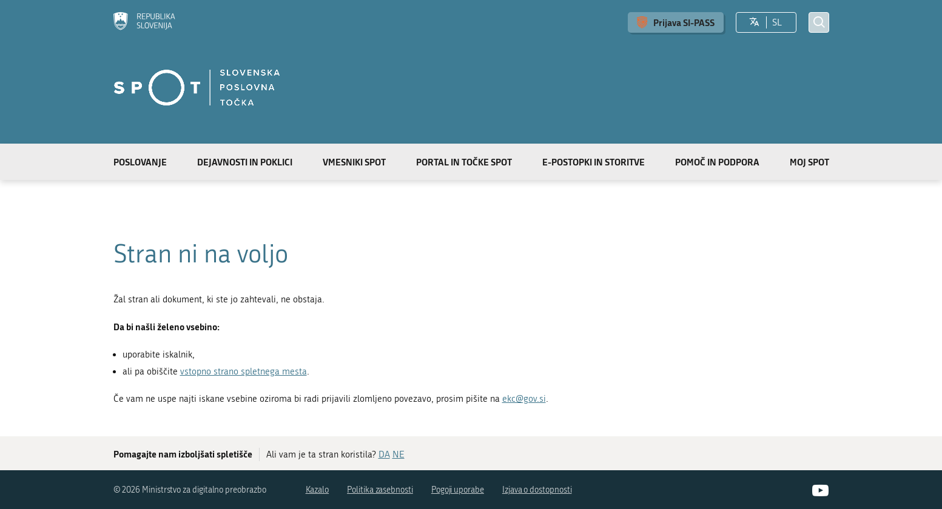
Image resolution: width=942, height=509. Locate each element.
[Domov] (144, 22)
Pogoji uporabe (457, 490)
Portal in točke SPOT (464, 161)
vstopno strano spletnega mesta (243, 371)
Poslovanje (140, 161)
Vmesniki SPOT (354, 161)
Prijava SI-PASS (684, 22)
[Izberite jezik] (754, 22)
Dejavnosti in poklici (244, 161)
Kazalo (317, 490)
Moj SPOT (809, 161)
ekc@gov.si (524, 398)
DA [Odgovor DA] (384, 454)
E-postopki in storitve (593, 161)
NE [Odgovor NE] (398, 454)
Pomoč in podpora (717, 161)
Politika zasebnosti (380, 490)
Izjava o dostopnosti (537, 490)
